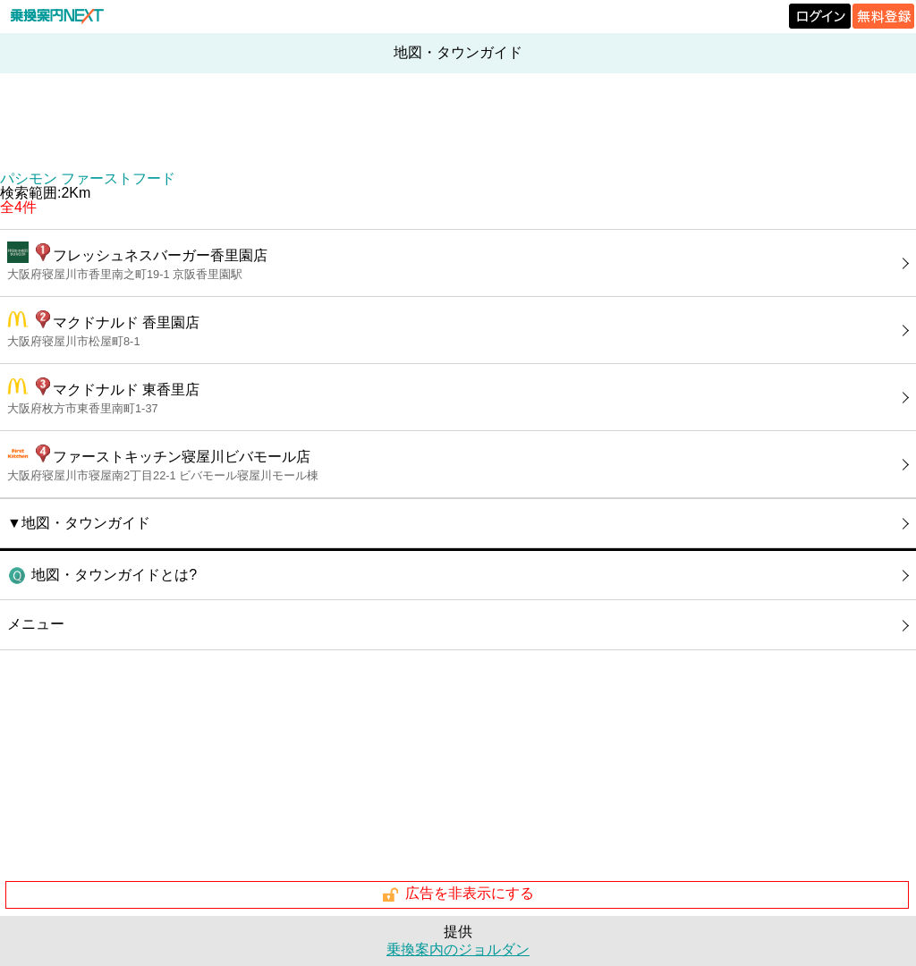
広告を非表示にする (457, 894)
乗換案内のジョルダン (458, 949)
